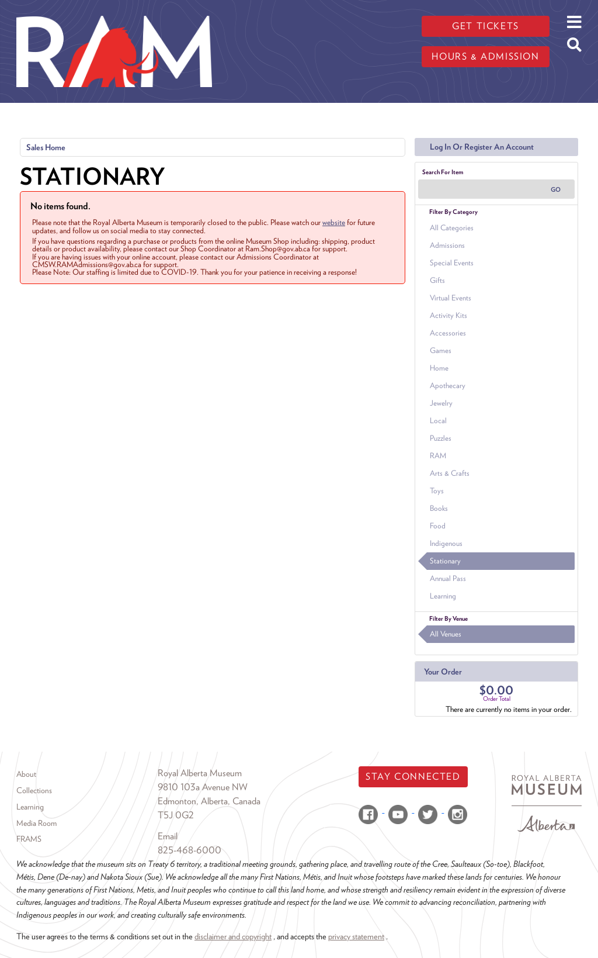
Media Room (36, 823)
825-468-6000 (189, 850)
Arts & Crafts (450, 473)
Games (440, 350)
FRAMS (28, 838)
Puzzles (440, 438)
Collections (34, 790)
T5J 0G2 (176, 815)
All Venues (445, 634)
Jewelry (441, 403)
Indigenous (446, 543)
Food (438, 525)
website (333, 222)
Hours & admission (485, 56)
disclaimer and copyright (233, 936)
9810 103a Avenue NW (203, 787)
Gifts (437, 280)
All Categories (452, 227)
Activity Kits (448, 315)
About (26, 774)
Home (439, 368)
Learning (443, 596)
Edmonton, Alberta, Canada (209, 801)
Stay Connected (413, 776)
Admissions (447, 245)
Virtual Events (450, 297)
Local (438, 420)
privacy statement (356, 936)
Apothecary (447, 385)
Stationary (445, 560)
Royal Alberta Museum (200, 773)
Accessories (448, 332)
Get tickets (485, 26)
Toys (437, 490)
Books (439, 508)
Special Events (452, 262)
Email (168, 836)
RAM (438, 455)
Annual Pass (448, 578)
